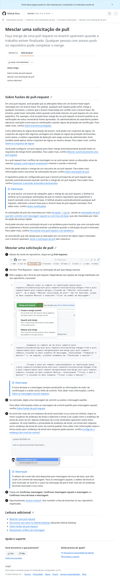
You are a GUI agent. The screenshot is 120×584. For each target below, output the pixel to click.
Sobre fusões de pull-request (28, 97)
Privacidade (38, 574)
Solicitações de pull (14, 20)
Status (47, 574)
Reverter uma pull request (22, 519)
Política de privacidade (13, 558)
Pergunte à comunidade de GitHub (77, 553)
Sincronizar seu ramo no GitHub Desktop (29, 522)
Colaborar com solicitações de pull (40, 20)
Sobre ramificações (36, 206)
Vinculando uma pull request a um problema (52, 230)
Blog (84, 574)
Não (22, 553)
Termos (27, 574)
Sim (11, 553)
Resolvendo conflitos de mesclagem (27, 530)
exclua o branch (33, 500)
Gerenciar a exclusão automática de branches (35, 183)
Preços (55, 574)
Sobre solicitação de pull (77, 171)
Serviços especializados (70, 574)
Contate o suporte (70, 556)
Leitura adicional (19, 512)
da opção (61, 212)
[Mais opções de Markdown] (32, 62)
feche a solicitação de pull (42, 239)
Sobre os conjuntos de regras (19, 143)
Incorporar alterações (67, 20)
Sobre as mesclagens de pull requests (30, 393)
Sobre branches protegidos (38, 125)
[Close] (112, 4)
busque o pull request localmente (30, 163)
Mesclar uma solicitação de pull (92, 20)
